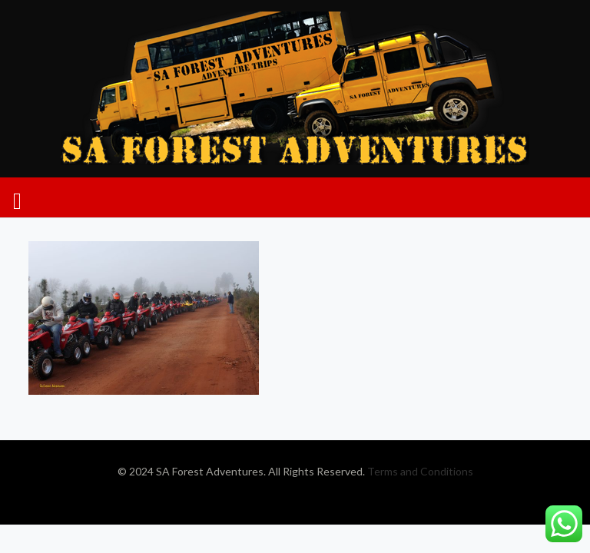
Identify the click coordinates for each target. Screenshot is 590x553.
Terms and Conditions (420, 471)
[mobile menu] (17, 197)
